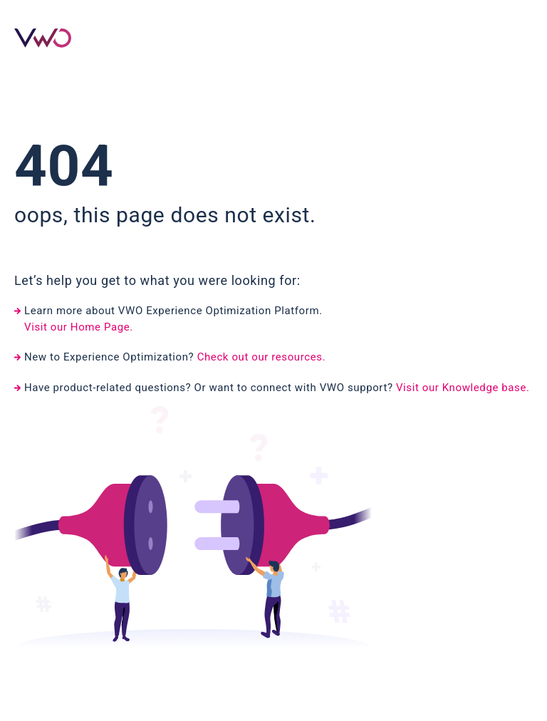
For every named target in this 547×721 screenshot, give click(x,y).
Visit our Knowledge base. (463, 387)
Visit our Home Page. (78, 327)
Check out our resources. (261, 357)
